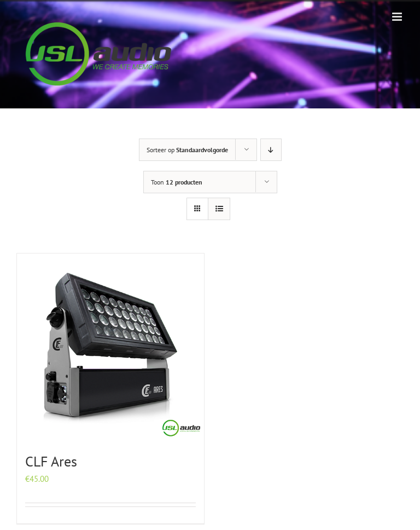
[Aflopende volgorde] (271, 150)
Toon (176, 182)
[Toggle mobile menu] (398, 16)
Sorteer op (187, 150)
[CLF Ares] (110, 347)
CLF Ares (51, 461)
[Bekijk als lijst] (219, 209)
